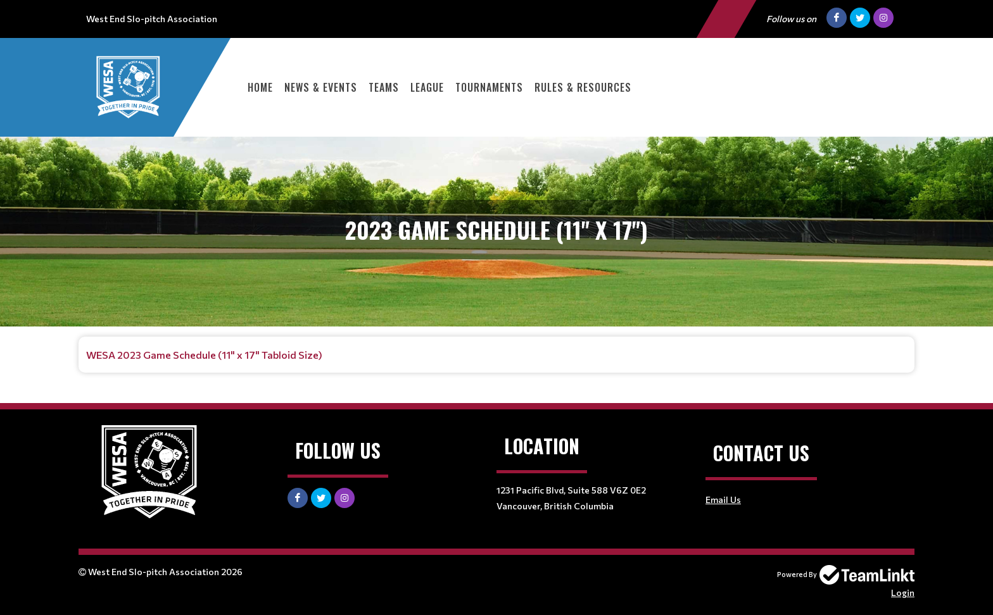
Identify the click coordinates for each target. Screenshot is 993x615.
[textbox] (496, 355)
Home (260, 87)
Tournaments (489, 87)
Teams (384, 87)
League (427, 87)
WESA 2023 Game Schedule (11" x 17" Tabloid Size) (204, 355)
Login (902, 592)
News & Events (320, 87)
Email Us (723, 499)
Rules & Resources (582, 87)
